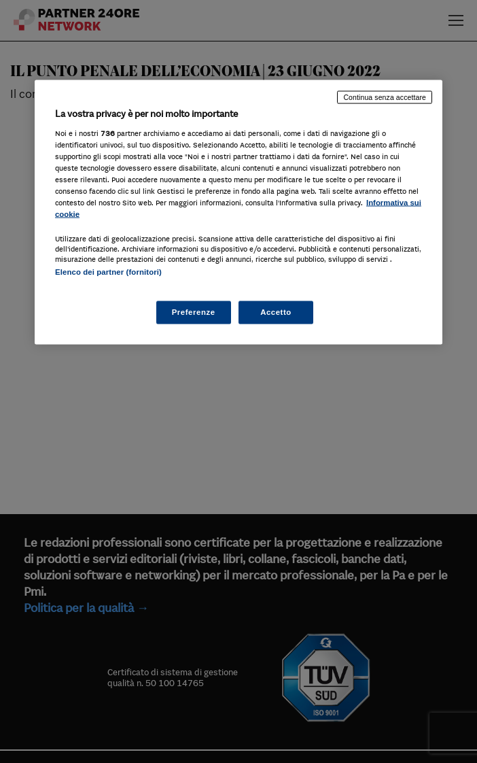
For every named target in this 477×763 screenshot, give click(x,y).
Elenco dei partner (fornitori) (108, 272)
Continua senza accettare (384, 97)
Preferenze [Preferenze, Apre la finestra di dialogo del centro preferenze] (193, 311)
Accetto (276, 311)
